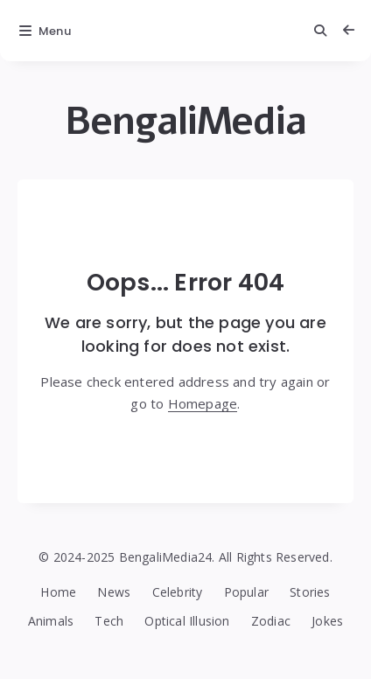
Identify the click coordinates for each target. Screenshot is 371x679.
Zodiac (270, 620)
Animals (51, 620)
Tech (108, 620)
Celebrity (177, 592)
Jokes (327, 620)
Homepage (203, 403)
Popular (246, 592)
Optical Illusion (186, 620)
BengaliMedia (185, 121)
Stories (310, 592)
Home (58, 592)
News (113, 592)
